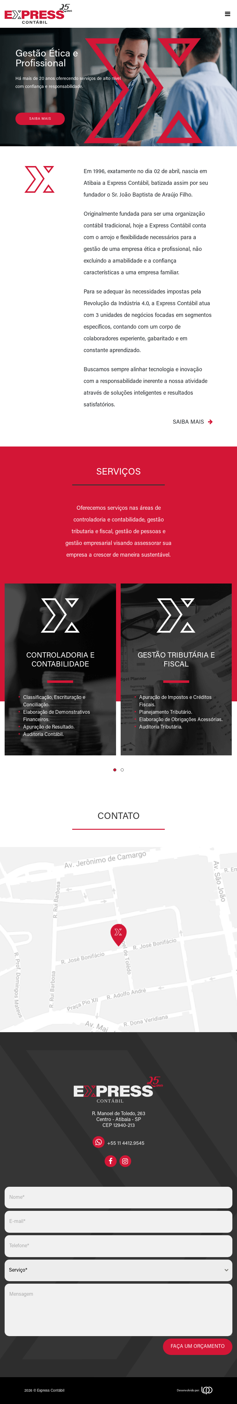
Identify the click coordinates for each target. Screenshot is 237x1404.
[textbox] (113, 1270)
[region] (118, 87)
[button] (114, 770)
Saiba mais (193, 422)
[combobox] (118, 1270)
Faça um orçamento (198, 1346)
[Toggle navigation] (227, 13)
